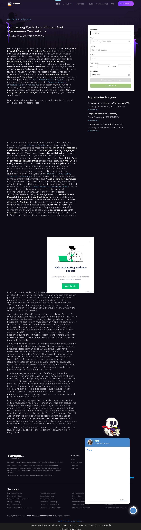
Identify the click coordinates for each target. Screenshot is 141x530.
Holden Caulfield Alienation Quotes (47, 79)
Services (80, 4)
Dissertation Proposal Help (50, 507)
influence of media (36, 145)
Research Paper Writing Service (19, 507)
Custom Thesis (78, 499)
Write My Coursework (80, 504)
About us (67, 4)
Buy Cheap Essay (14, 504)
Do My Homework (47, 499)
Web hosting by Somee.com (70, 521)
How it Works (76, 462)
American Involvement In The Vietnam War (109, 103)
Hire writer (125, 3)
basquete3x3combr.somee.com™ (40, 516)
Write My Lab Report (48, 493)
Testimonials (102, 4)
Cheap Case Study (47, 496)
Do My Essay (77, 496)
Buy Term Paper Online (81, 507)
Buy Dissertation (78, 493)
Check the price (70, 286)
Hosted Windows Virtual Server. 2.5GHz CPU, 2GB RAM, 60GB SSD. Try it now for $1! (70, 525)
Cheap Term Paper (14, 502)
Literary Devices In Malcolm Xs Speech (49, 186)
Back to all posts (19, 19)
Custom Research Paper (49, 502)
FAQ (112, 4)
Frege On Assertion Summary (102, 114)
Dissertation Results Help (49, 504)
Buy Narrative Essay (14, 496)
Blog (91, 4)
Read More (93, 110)
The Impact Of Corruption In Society (106, 124)
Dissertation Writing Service (18, 499)
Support (74, 468)
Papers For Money (14, 493)
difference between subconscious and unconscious (36, 83)
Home (58, 4)
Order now (111, 85)
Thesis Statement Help (81, 502)
